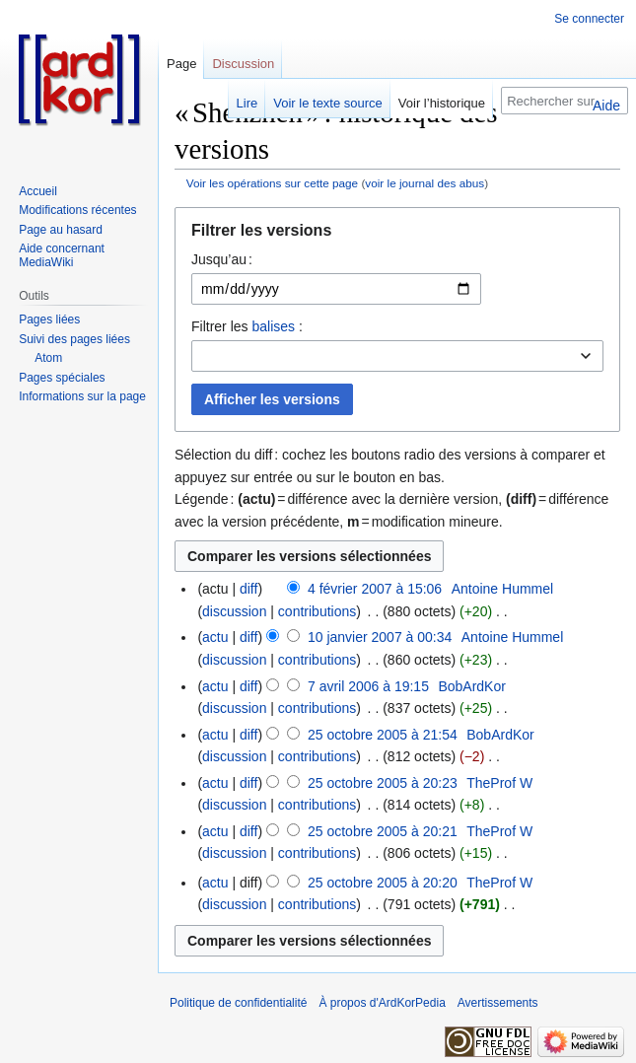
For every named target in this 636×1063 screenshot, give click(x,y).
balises (273, 326)
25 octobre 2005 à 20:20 (383, 882)
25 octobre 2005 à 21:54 (383, 735)
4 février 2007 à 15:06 (375, 589)
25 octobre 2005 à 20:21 (383, 831)
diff (248, 589)
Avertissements (498, 1003)
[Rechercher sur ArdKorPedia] (564, 100)
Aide (606, 105)
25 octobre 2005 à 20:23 (383, 783)
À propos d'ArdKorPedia (381, 1003)
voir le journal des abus (424, 183)
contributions (317, 611)
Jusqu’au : (221, 259)
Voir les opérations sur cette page (272, 183)
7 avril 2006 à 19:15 (368, 686)
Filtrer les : (247, 326)
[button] (397, 235)
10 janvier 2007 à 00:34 (380, 637)
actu (215, 637)
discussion (234, 611)
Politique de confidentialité (238, 1003)
